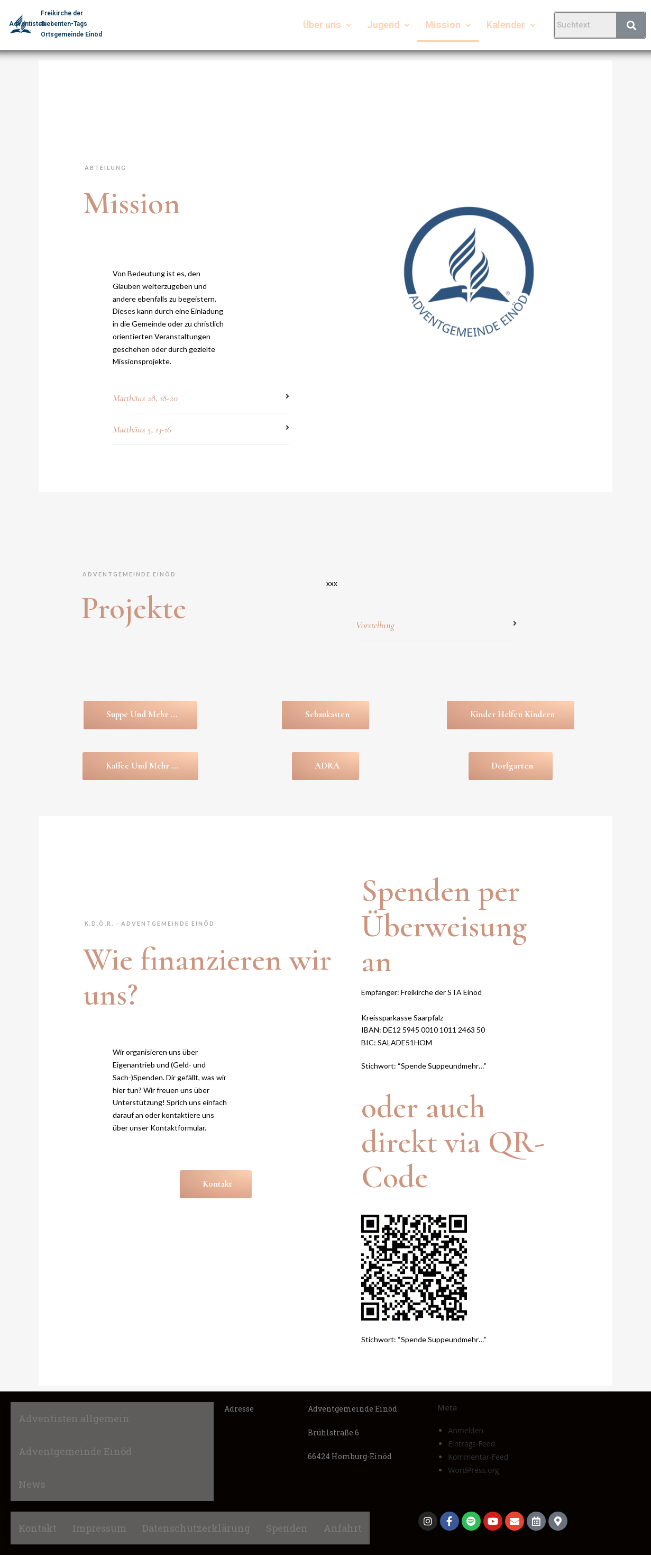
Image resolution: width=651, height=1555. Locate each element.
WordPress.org (473, 1470)
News (32, 1484)
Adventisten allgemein (74, 1418)
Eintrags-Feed (471, 1444)
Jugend (388, 24)
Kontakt (38, 1528)
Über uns (327, 24)
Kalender (511, 24)
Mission (448, 24)
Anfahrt (343, 1528)
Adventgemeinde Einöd (75, 1451)
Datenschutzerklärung (196, 1528)
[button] (201, 399)
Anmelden (465, 1430)
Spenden (287, 1528)
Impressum (99, 1528)
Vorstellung (375, 625)
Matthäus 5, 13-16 (142, 429)
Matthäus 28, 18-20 (145, 398)
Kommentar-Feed (478, 1457)
